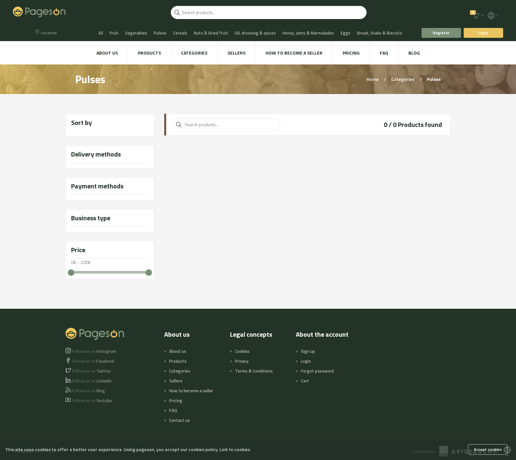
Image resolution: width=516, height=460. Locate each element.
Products (149, 52)
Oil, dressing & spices (255, 33)
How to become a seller (294, 52)
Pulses (160, 33)
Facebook (93, 361)
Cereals (180, 33)
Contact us (179, 420)
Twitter (91, 371)
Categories (194, 52)
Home (373, 79)
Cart (305, 380)
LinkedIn (92, 380)
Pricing (351, 52)
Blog (414, 52)
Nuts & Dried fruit (211, 33)
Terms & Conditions (254, 371)
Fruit (114, 33)
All (100, 33)
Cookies (242, 351)
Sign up (308, 351)
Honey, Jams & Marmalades (308, 33)
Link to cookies (234, 449)
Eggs (345, 33)
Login (483, 33)
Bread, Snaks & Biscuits (379, 33)
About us (107, 52)
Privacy (241, 361)
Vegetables (136, 33)
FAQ (384, 52)
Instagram (94, 351)
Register (441, 33)
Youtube (92, 400)
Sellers (236, 52)
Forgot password (317, 371)
